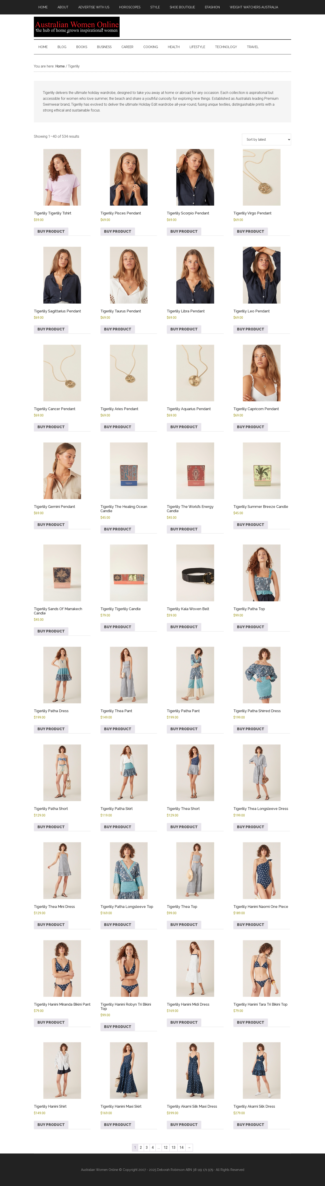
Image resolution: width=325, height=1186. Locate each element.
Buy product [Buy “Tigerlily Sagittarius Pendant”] (51, 329)
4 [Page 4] (153, 1147)
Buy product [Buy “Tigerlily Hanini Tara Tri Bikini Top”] (250, 1022)
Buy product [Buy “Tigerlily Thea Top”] (184, 925)
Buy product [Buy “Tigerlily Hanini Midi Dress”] (184, 1022)
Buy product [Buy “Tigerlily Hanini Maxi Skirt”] (117, 1125)
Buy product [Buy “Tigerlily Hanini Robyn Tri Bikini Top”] (117, 1027)
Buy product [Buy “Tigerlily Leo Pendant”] (250, 329)
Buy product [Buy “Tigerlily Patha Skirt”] (117, 827)
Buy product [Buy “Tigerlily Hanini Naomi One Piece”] (250, 925)
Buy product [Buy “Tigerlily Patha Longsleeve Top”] (117, 925)
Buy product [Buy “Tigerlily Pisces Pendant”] (117, 231)
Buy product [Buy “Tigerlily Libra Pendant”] (184, 329)
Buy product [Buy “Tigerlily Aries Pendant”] (117, 427)
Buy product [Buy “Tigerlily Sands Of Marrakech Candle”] (51, 631)
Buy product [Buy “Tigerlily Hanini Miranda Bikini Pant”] (51, 1022)
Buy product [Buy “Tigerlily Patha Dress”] (51, 729)
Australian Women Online (77, 27)
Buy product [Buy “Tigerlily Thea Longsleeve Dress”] (250, 827)
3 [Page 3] (147, 1147)
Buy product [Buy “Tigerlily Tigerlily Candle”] (117, 627)
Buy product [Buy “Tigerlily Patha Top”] (250, 627)
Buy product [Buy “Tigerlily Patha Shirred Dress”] (250, 729)
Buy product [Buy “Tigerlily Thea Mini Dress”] (51, 925)
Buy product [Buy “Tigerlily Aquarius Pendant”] (184, 427)
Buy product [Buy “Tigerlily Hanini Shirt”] (51, 1125)
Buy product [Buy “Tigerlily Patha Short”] (51, 827)
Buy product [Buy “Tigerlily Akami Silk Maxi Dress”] (184, 1125)
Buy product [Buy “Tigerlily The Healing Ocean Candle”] (117, 529)
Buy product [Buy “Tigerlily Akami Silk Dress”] (250, 1125)
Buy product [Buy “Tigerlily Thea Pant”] (117, 729)
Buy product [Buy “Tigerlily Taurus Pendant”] (117, 329)
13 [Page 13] (174, 1147)
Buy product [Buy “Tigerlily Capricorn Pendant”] (250, 427)
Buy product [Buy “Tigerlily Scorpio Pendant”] (184, 231)
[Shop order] (266, 139)
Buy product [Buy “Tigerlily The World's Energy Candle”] (184, 529)
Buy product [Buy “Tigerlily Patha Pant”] (184, 729)
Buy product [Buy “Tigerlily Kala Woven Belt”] (184, 627)
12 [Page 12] (166, 1147)
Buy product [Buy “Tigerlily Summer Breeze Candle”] (250, 525)
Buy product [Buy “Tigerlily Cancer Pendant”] (51, 427)
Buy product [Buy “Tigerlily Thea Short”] (184, 827)
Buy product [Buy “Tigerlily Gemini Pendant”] (51, 525)
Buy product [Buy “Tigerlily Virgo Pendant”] (250, 231)
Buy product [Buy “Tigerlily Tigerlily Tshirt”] (51, 231)
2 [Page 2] (141, 1147)
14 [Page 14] (181, 1147)
